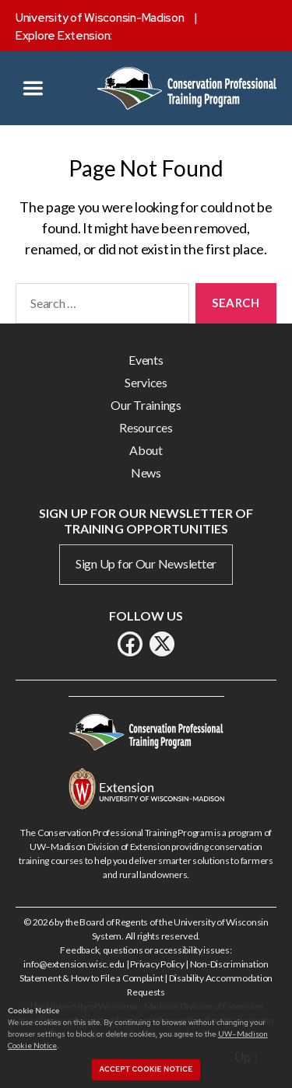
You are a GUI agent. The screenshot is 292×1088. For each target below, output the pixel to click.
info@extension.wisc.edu (74, 964)
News (146, 472)
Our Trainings (146, 404)
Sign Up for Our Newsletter (146, 563)
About (146, 450)
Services (146, 382)
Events (145, 359)
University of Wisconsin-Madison (100, 18)
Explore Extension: (64, 36)
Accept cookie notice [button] (146, 1069)
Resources (146, 427)
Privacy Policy (157, 964)
